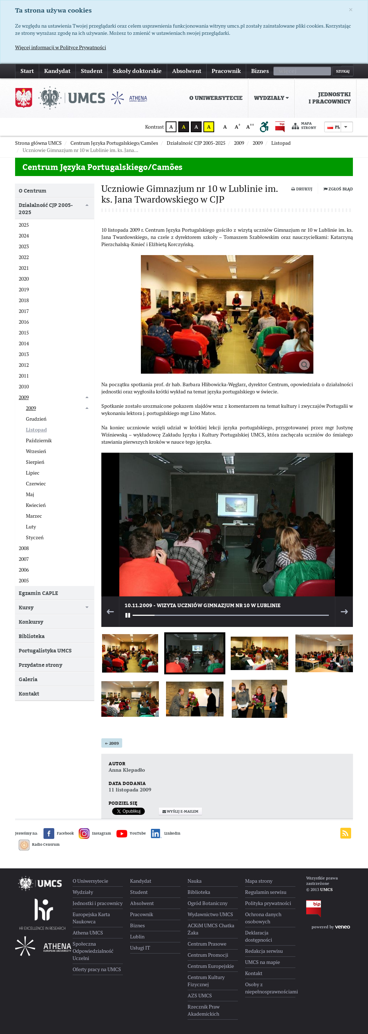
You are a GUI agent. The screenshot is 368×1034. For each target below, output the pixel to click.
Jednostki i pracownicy (330, 98)
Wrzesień (36, 451)
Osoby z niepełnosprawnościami (270, 988)
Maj (30, 494)
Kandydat (57, 71)
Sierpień (35, 462)
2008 (24, 548)
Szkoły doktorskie (137, 71)
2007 (24, 559)
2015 (24, 332)
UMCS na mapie (262, 962)
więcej (287, 71)
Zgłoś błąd (338, 189)
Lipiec (33, 473)
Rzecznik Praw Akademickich (204, 1010)
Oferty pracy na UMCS (97, 969)
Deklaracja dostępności (258, 936)
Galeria (28, 679)
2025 (24, 225)
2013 (24, 354)
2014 (24, 343)
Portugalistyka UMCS (45, 650)
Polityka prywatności (268, 903)
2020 (24, 279)
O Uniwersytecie (216, 98)
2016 (24, 322)
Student (91, 71)
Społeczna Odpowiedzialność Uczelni (93, 951)
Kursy (26, 607)
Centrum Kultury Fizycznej (206, 981)
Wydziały (271, 98)
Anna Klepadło (127, 770)
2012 (24, 365)
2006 (24, 570)
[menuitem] (216, 98)
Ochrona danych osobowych (263, 918)
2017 (24, 311)
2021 (24, 268)
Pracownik (226, 71)
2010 (24, 386)
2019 (24, 289)
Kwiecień (36, 505)
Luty (31, 526)
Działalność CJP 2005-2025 (46, 208)
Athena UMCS (88, 932)
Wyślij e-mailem (180, 811)
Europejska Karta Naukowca (91, 918)
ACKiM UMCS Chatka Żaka (211, 929)
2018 (24, 300)
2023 (24, 246)
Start (27, 71)
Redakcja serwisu (264, 951)
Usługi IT (140, 948)
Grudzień (36, 419)
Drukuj (301, 189)
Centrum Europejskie (211, 966)
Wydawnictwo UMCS (210, 914)
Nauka (195, 881)
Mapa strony (304, 125)
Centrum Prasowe (207, 944)
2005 (24, 580)
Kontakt (29, 693)
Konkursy (31, 622)
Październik (39, 440)
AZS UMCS (200, 995)
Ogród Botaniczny (207, 903)
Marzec (34, 516)
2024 (24, 235)
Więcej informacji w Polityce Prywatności (60, 47)
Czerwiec (36, 483)
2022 (24, 257)
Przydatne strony (40, 665)
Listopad (36, 429)
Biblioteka (32, 636)
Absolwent (186, 71)
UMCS (326, 889)
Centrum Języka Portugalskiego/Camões (102, 167)
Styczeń (34, 537)
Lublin (137, 936)
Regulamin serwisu (265, 892)
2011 (24, 376)
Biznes (260, 71)
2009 (112, 743)
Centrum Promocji (208, 955)
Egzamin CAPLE (38, 593)
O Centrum (32, 190)
